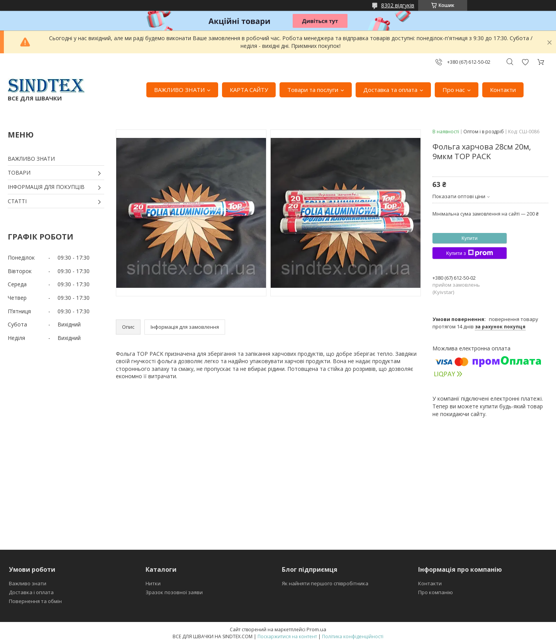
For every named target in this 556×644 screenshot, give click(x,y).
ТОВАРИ (19, 172)
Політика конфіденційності (352, 636)
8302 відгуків (397, 5)
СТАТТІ (17, 201)
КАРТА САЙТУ (249, 89)
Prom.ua (316, 629)
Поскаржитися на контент (287, 636)
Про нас (453, 89)
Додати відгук (525, 62)
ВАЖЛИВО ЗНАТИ (179, 89)
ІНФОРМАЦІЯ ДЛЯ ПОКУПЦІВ (46, 186)
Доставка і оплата (31, 592)
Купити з (469, 253)
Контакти (503, 89)
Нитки (153, 583)
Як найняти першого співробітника (325, 583)
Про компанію (435, 592)
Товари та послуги (312, 89)
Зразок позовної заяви (174, 592)
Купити (469, 238)
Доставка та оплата (390, 89)
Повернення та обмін (35, 601)
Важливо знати (27, 583)
